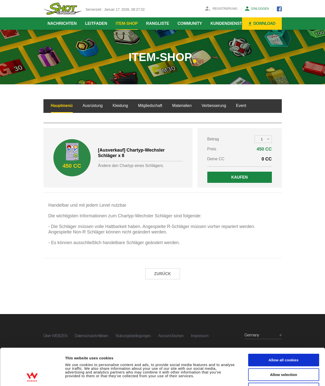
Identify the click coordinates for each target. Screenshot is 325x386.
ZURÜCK (162, 274)
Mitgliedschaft (150, 105)
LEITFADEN (96, 23)
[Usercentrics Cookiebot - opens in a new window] (32, 376)
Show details (260, 376)
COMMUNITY (190, 23)
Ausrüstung (93, 105)
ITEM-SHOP (127, 23)
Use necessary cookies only (283, 354)
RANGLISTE (157, 23)
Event (241, 105)
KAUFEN (239, 177)
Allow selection (283, 340)
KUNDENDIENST (226, 23)
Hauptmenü (62, 105)
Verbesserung (214, 105)
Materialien (182, 105)
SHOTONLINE (62, 8)
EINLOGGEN (260, 8)
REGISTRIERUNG (225, 8)
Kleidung (120, 105)
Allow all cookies (284, 325)
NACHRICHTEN (62, 23)
